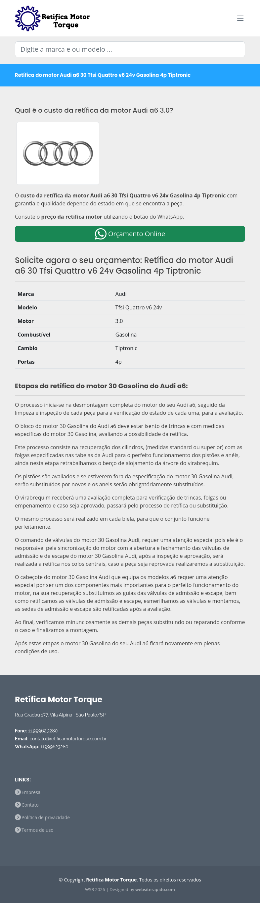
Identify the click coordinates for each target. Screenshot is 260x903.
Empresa (31, 792)
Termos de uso (38, 830)
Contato (30, 805)
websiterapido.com (155, 889)
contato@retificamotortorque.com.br (68, 738)
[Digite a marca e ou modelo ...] (130, 49)
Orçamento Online (130, 233)
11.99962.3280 (43, 730)
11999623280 (54, 746)
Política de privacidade (46, 817)
